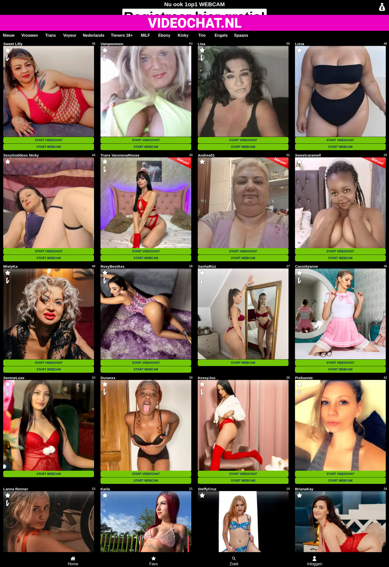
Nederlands (93, 35)
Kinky (183, 35)
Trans (50, 35)
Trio (201, 35)
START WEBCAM (48, 147)
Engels (221, 35)
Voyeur (69, 35)
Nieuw (8, 35)
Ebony (164, 35)
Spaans (241, 35)
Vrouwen (29, 35)
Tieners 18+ (122, 35)
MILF (145, 35)
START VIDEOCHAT (49, 140)
